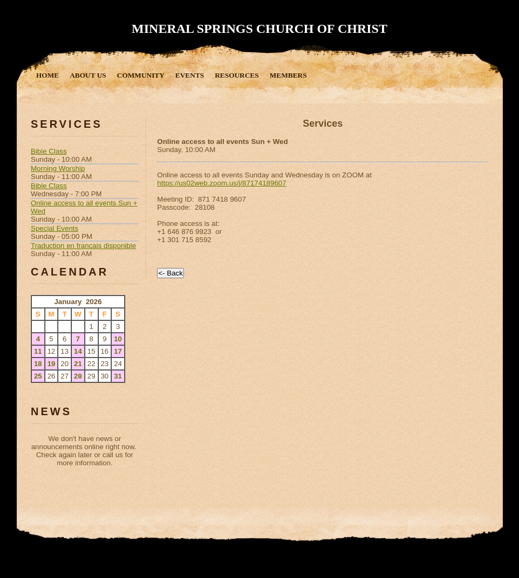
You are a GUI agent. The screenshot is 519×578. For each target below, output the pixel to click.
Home (47, 75)
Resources (236, 75)
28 (78, 376)
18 (38, 364)
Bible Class (49, 151)
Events (189, 75)
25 (38, 376)
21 (78, 364)
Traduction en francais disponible (83, 246)
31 (118, 376)
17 (118, 351)
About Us (88, 75)
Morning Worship (58, 168)
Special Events (54, 228)
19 (51, 364)
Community (141, 75)
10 (118, 339)
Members (288, 75)
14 (78, 351)
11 (38, 351)
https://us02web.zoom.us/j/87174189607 (221, 183)
